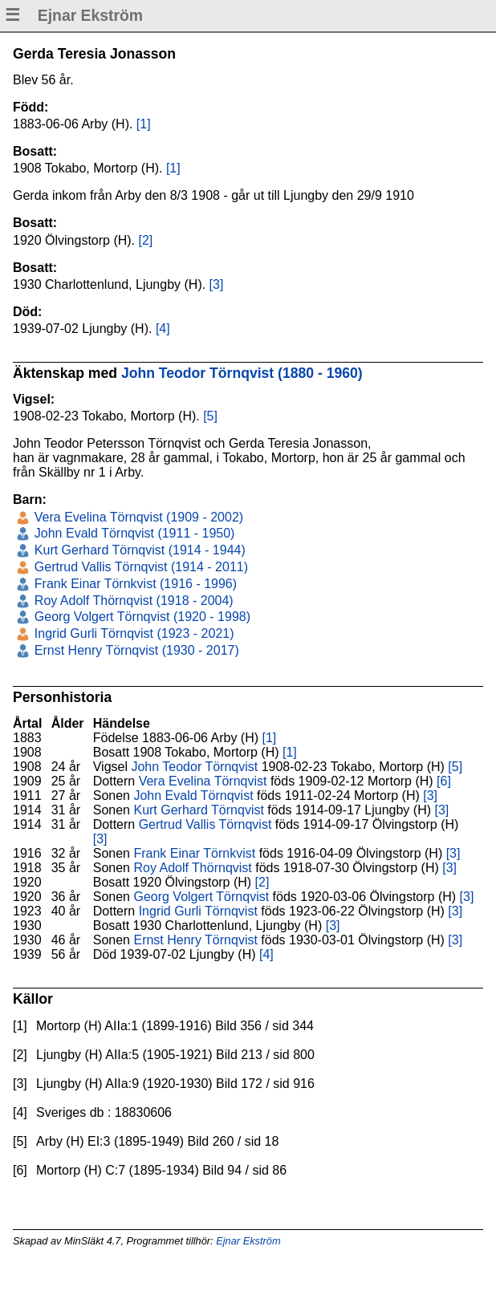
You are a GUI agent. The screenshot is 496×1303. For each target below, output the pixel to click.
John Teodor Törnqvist (194, 766)
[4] (163, 328)
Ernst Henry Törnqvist (195, 940)
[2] (146, 240)
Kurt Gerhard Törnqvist (198, 810)
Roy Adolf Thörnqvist (192, 868)
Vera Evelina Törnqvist (203, 781)
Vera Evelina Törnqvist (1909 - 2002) (136, 517)
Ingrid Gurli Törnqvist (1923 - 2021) (132, 633)
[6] (444, 781)
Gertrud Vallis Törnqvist (205, 824)
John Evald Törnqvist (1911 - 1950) (132, 533)
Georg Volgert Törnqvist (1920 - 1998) (140, 616)
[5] (210, 416)
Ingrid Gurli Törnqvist (198, 911)
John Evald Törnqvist (193, 795)
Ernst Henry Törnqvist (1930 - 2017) (134, 650)
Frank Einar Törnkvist (194, 853)
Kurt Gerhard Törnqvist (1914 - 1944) (137, 550)
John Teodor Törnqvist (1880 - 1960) (242, 373)
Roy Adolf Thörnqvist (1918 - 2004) (131, 600)
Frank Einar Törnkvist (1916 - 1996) (133, 584)
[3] (216, 284)
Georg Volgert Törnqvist (201, 896)
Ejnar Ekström (248, 1241)
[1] (143, 124)
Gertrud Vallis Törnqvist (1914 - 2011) (139, 567)
